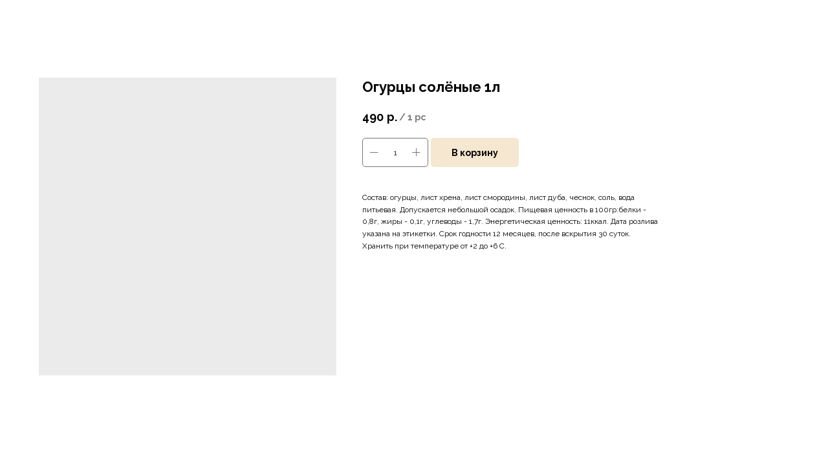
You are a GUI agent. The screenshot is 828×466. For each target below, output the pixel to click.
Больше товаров (51, 18)
